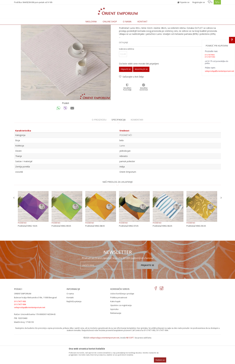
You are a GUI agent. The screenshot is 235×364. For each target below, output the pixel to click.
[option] (66, 80)
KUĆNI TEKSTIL (58, 26)
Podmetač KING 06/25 (162, 250)
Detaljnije (123, 67)
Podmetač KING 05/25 (196, 250)
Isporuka (114, 334)
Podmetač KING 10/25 (27, 250)
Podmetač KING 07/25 (128, 250)
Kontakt (70, 322)
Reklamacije (115, 337)
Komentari (137, 144)
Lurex (122, 170)
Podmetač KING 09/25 (61, 250)
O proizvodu (99, 144)
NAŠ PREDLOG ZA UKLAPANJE (118, 206)
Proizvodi (46, 26)
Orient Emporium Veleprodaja (27, 26)
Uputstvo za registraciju (121, 330)
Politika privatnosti (118, 322)
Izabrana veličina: (126, 73)
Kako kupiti (115, 326)
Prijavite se (126, 94)
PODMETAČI (71, 26)
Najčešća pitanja (74, 326)
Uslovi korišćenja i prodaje (122, 318)
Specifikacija (119, 144)
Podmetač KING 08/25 (95, 250)
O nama (70, 318)
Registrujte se (198, 2)
